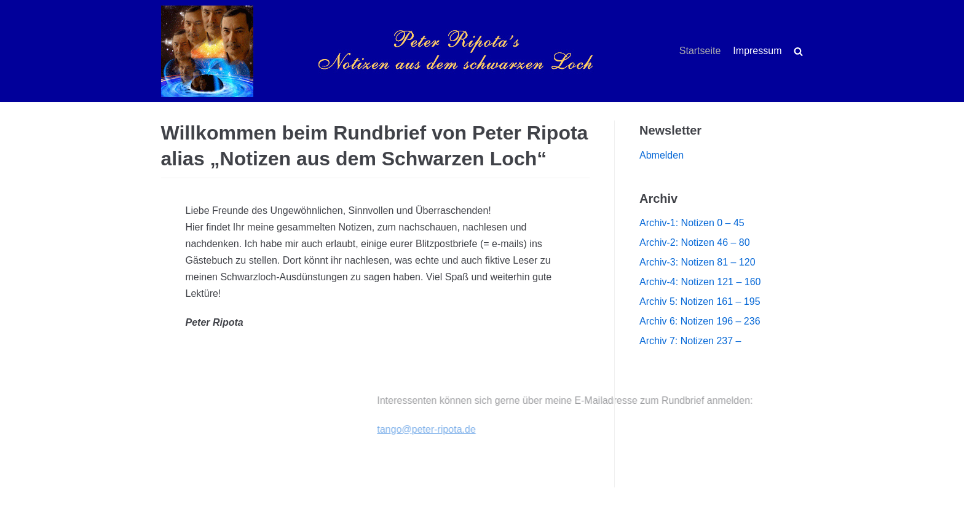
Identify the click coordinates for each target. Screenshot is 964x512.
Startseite (700, 50)
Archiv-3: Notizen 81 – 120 (697, 262)
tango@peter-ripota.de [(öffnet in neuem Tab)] (460, 429)
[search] (798, 51)
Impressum (757, 50)
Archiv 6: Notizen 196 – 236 (700, 321)
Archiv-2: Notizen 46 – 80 (694, 242)
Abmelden (661, 155)
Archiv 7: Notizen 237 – (690, 341)
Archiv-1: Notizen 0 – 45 (692, 223)
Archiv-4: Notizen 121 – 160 (700, 282)
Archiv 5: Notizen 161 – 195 (700, 301)
